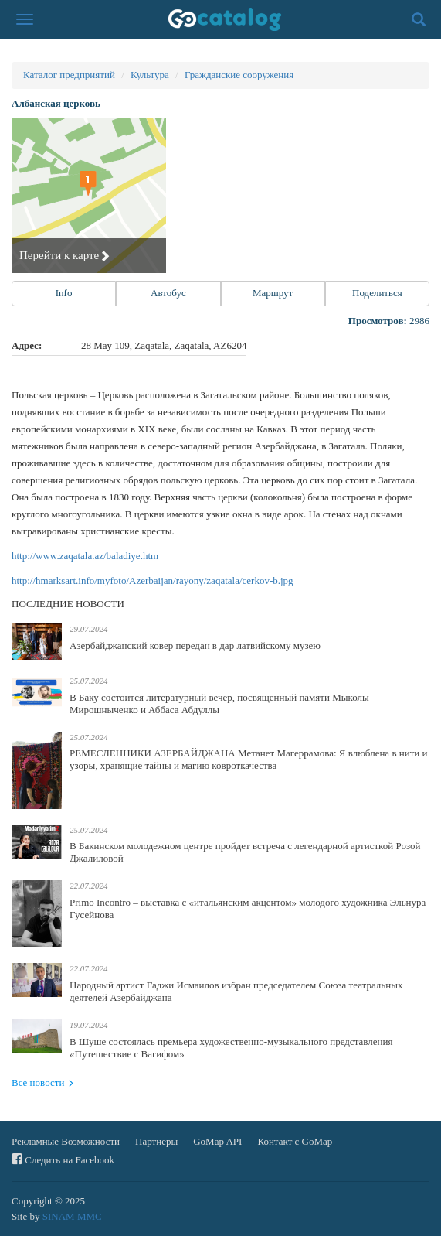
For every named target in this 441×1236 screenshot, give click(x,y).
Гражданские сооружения (239, 74)
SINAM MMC (72, 1216)
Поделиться (377, 293)
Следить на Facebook (63, 1159)
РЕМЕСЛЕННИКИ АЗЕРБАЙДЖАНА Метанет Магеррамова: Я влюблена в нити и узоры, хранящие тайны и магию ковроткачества (249, 759)
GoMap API (217, 1141)
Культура (150, 74)
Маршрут (273, 293)
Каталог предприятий (69, 74)
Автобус (168, 293)
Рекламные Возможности (66, 1141)
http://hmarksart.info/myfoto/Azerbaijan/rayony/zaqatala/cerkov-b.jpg (152, 580)
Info (64, 293)
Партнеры (156, 1141)
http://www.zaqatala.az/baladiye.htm (85, 556)
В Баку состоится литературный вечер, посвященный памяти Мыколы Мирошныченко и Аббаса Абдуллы (219, 703)
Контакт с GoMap (294, 1141)
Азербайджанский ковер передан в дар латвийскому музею (195, 645)
